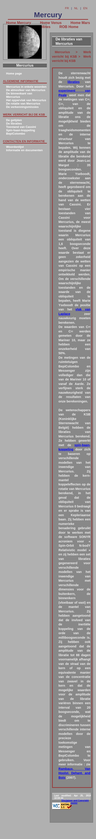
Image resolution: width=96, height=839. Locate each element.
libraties (74, 82)
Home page (14, 73)
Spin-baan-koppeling (20, 130)
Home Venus (51, 23)
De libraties (14, 123)
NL (76, 8)
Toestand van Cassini (21, 127)
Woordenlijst (15, 147)
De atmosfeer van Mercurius (25, 90)
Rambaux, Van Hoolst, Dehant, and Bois (75, 773)
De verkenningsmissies (22, 107)
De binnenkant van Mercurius (19, 95)
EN (85, 8)
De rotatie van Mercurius (23, 103)
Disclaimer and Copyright (75, 800)
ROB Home (68, 27)
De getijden (14, 120)
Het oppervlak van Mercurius (26, 100)
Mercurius (62, 52)
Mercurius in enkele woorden (26, 86)
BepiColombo (15, 133)
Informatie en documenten (24, 150)
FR (67, 8)
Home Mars (80, 23)
